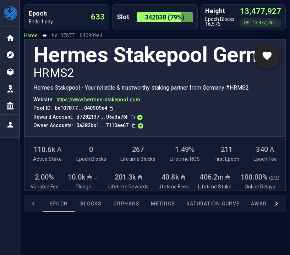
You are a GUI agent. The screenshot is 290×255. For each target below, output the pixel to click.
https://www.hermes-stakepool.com (98, 99)
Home (31, 35)
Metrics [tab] (144, 203)
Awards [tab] (244, 203)
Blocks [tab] (72, 203)
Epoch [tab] (40, 203)
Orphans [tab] (108, 203)
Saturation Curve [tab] (194, 203)
